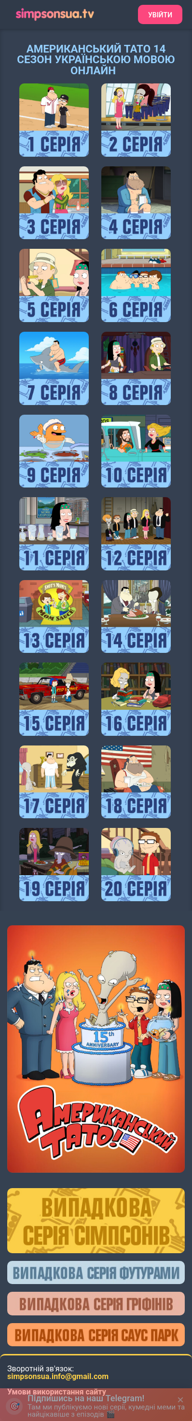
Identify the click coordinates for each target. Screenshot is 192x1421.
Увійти (160, 15)
